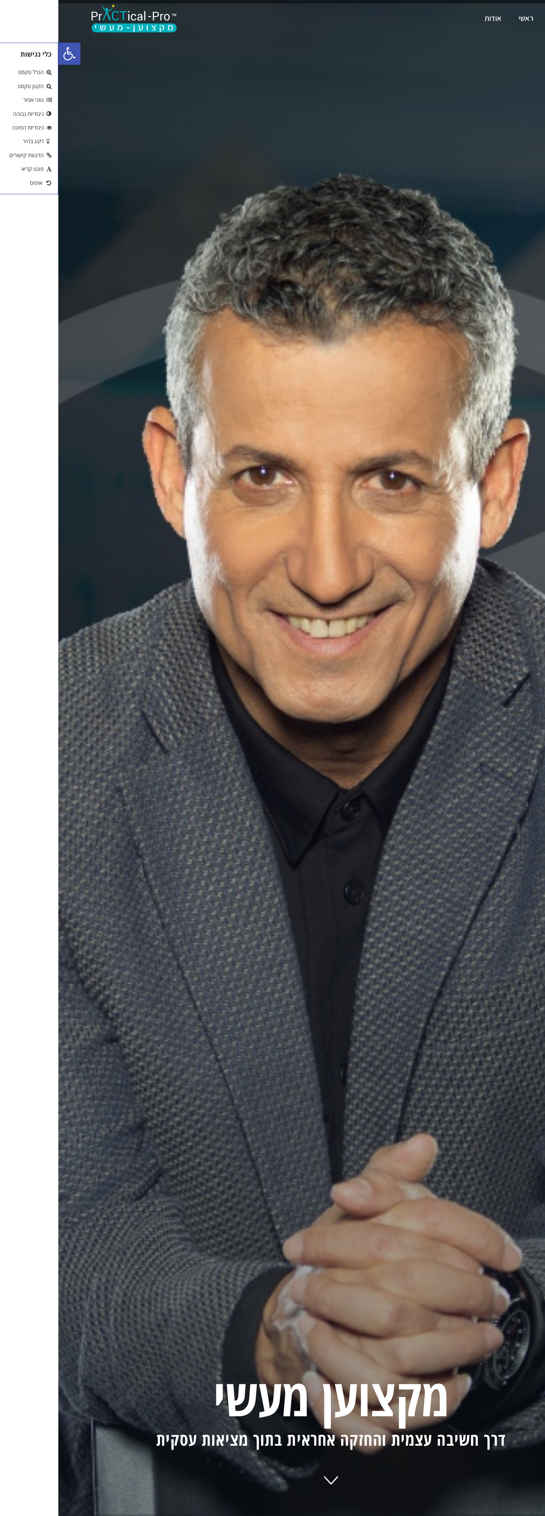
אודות (434, 18)
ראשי (467, 18)
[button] (11, 54)
